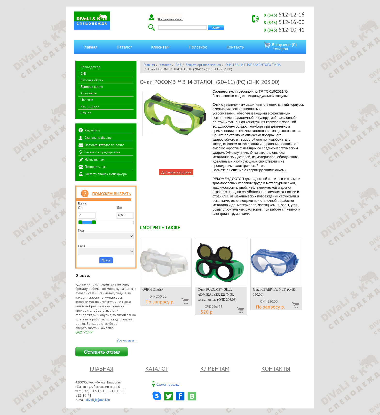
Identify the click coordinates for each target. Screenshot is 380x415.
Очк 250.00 (158, 296)
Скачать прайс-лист (98, 137)
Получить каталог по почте (104, 145)
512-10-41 (284, 29)
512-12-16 (284, 14)
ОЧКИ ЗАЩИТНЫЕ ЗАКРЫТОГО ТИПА (253, 65)
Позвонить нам (95, 166)
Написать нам (94, 159)
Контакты (235, 47)
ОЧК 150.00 (269, 301)
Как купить (92, 130)
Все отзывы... (126, 340)
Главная (90, 47)
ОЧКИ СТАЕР (152, 289)
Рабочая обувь (92, 80)
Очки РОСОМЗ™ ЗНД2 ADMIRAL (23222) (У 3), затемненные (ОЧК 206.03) (217, 294)
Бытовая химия (92, 86)
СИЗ (84, 73)
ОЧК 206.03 (213, 306)
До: (125, 212)
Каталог (124, 47)
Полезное (198, 47)
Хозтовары (89, 93)
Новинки (87, 100)
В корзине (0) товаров (280, 46)
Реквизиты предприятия (102, 152)
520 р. (207, 312)
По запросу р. (159, 302)
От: (86, 212)
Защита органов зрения (203, 65)
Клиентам (160, 47)
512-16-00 (284, 22)
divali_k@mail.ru (98, 400)
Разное (86, 113)
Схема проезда (168, 384)
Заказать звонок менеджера (106, 174)
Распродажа (90, 106)
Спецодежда (90, 67)
